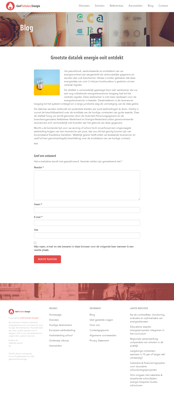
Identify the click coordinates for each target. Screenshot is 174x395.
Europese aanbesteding (62, 330)
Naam (38, 204)
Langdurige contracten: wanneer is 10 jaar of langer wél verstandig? (147, 354)
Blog (150, 6)
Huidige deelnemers (60, 325)
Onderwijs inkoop (59, 340)
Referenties (116, 6)
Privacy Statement (99, 340)
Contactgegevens (99, 330)
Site (36, 230)
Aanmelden (136, 6)
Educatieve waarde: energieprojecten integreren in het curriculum (147, 330)
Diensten (84, 6)
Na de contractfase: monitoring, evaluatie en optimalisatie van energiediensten (147, 318)
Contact (163, 6)
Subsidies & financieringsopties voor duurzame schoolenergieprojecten (147, 366)
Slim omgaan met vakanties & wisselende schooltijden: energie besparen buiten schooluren (146, 380)
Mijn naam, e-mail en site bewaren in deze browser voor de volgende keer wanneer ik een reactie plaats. (84, 248)
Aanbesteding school (61, 335)
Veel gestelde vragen (101, 320)
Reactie (39, 167)
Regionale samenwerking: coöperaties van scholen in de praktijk (146, 342)
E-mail (38, 217)
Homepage (55, 315)
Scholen (100, 6)
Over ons (95, 325)
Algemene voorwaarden (103, 335)
